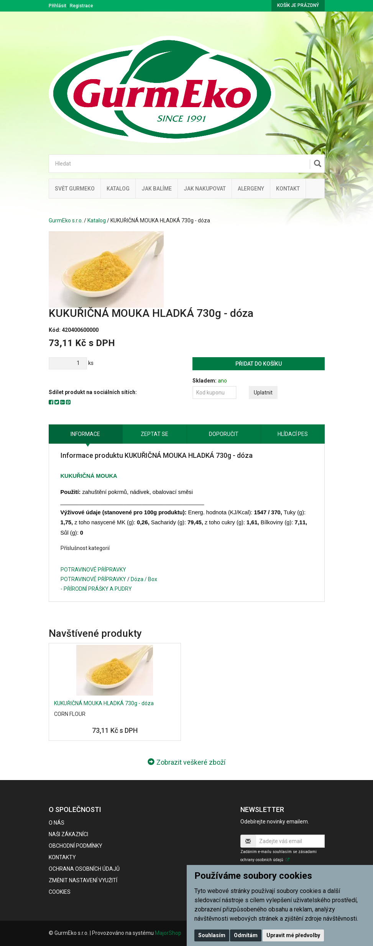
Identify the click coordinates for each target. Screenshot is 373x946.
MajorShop (168, 933)
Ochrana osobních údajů (84, 869)
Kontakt (288, 189)
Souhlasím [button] (211, 935)
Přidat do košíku (258, 364)
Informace (85, 434)
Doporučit (223, 434)
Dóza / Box (144, 579)
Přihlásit (57, 5)
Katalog (118, 189)
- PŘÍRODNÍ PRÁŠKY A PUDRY (96, 589)
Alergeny (251, 189)
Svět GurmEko (75, 189)
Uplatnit (263, 392)
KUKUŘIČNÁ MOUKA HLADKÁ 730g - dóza (104, 703)
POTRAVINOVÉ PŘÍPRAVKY (93, 570)
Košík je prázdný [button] (298, 5)
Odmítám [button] (246, 935)
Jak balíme (156, 189)
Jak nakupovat (205, 189)
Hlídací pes (293, 434)
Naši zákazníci (68, 834)
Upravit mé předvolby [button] (293, 935)
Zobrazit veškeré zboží (186, 762)
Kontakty (62, 857)
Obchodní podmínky (75, 846)
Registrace (81, 5)
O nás (56, 823)
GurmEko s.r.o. (66, 220)
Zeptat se (154, 434)
